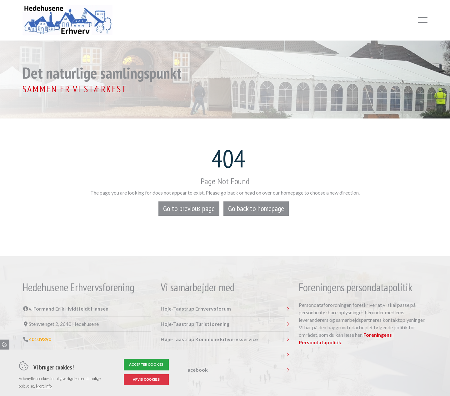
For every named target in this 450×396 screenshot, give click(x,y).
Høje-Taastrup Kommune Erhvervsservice (209, 339)
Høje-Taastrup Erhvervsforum (196, 308)
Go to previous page (189, 208)
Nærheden (173, 354)
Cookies (4, 345)
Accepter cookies (146, 364)
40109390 (40, 339)
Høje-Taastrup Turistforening (195, 323)
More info (44, 386)
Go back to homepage (256, 208)
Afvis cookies (146, 379)
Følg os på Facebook (184, 369)
